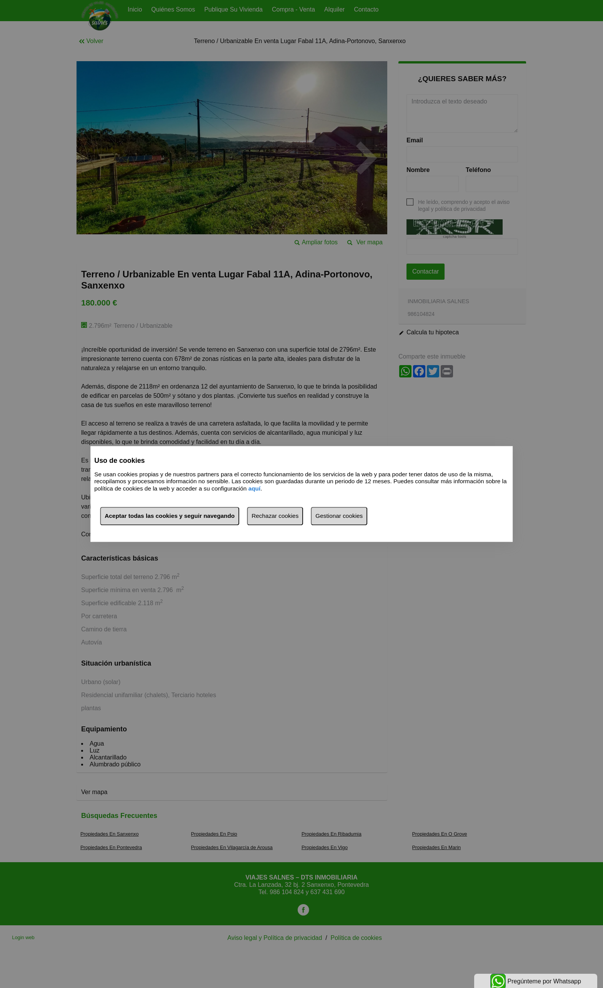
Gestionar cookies (339, 516)
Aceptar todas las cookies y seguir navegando (170, 516)
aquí (254, 488)
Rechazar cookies (275, 516)
